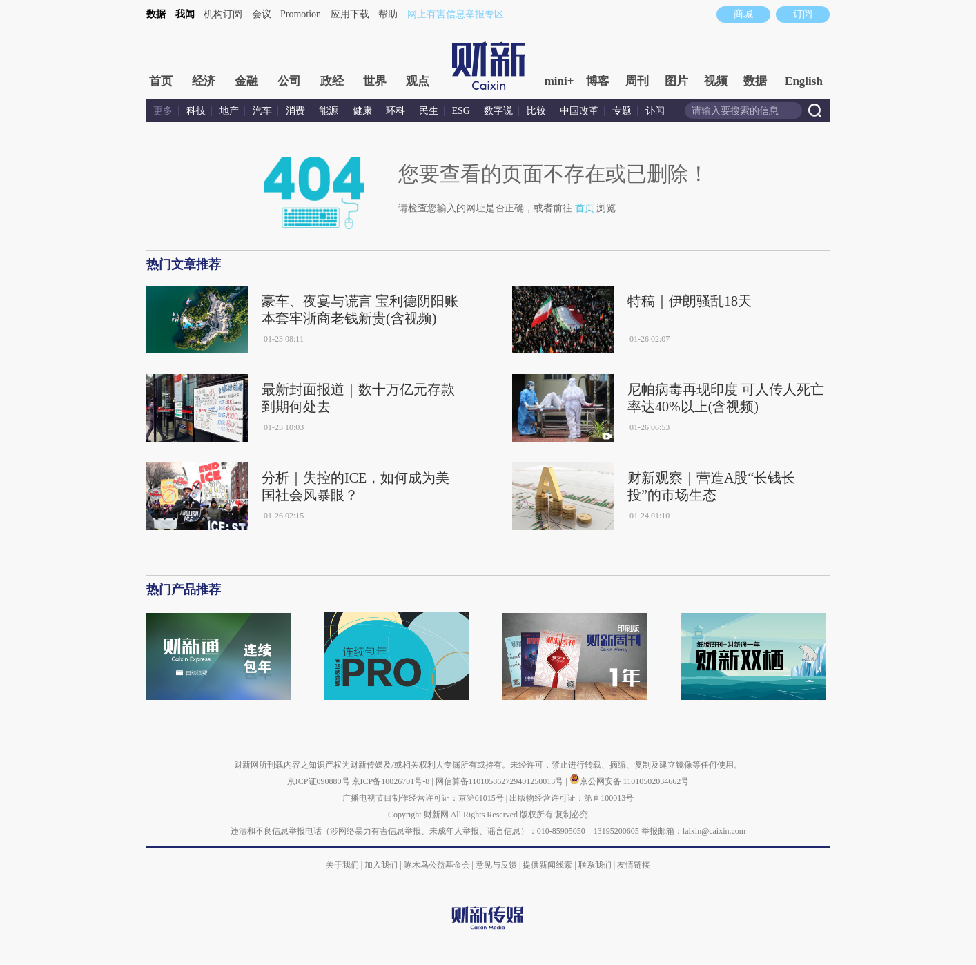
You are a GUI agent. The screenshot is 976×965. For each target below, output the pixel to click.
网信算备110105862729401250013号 (501, 781)
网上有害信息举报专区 (455, 14)
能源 (330, 111)
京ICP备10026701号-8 (392, 781)
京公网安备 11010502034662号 (629, 781)
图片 (676, 81)
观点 (417, 81)
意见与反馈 (496, 865)
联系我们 (595, 865)
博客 (597, 81)
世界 (375, 81)
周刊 (637, 81)
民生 (428, 111)
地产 (229, 111)
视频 (716, 81)
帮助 (388, 14)
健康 (362, 111)
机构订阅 (223, 14)
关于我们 (342, 865)
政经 (332, 81)
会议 (261, 14)
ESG (461, 111)
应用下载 (350, 14)
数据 (156, 14)
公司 (289, 81)
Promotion (300, 14)
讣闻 (655, 111)
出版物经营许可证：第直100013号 (571, 798)
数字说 (498, 111)
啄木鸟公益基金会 (438, 865)
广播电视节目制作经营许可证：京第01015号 (423, 798)
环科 (395, 111)
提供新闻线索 (547, 865)
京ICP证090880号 (318, 781)
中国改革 (579, 111)
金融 (246, 81)
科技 (196, 111)
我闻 (185, 14)
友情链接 (633, 865)
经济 (203, 81)
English (804, 81)
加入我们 (381, 865)
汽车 (262, 111)
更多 (163, 111)
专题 (622, 111)
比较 (536, 111)
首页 (161, 81)
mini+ (559, 81)
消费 (295, 111)
